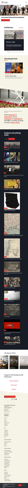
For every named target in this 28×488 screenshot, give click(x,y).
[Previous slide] (2, 10)
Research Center (6, 453)
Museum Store (6, 434)
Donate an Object (6, 479)
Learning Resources (7, 460)
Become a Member (14, 381)
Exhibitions (18, 119)
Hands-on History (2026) (10, 76)
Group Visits (6, 431)
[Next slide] (26, 10)
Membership (6, 473)
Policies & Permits (6, 422)
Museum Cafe (6, 435)
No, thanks (23, 485)
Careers (5, 421)
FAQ (4, 437)
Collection (8, 119)
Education (8, 117)
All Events (5, 60)
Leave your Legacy (6, 476)
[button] (23, 41)
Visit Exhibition (8, 48)
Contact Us (5, 425)
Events (5, 444)
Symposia (5, 467)
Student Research (6, 463)
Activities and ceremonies (5, 20)
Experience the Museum (7, 441)
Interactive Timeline (7, 464)
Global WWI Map (6, 466)
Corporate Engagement (7, 480)
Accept (20, 485)
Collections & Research (7, 450)
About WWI (15, 122)
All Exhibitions (21, 27)
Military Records (6, 454)
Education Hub (6, 459)
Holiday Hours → (6, 415)
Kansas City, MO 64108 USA (8, 407)
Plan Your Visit (6, 430)
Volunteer (14, 389)
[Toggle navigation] (26, 2)
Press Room (6, 424)
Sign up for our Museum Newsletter (10, 396)
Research (12, 115)
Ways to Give (14, 385)
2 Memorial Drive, (6, 406)
